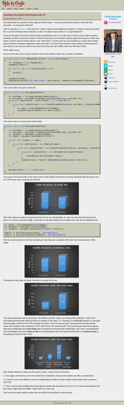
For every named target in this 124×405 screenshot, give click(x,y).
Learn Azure (110, 88)
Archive (29, 9)
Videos (22, 9)
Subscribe (109, 62)
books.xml (24, 29)
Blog (15, 9)
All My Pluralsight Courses (113, 19)
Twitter (108, 66)
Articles (9, 9)
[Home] (3, 8)
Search (108, 70)
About (36, 9)
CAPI (60, 321)
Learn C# (109, 78)
